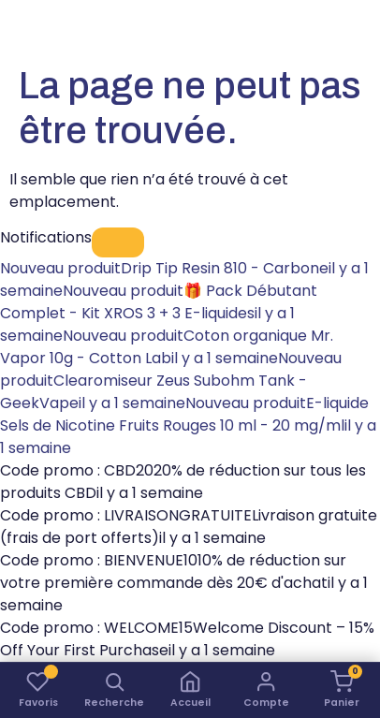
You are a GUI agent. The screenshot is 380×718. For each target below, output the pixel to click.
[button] (114, 690)
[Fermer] (118, 242)
